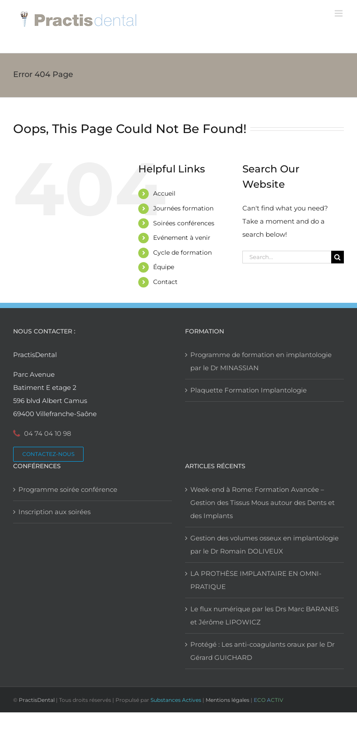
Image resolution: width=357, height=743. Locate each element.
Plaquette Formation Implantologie (248, 390)
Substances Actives (175, 700)
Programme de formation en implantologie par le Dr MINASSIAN (261, 361)
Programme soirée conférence (67, 489)
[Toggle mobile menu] (339, 13)
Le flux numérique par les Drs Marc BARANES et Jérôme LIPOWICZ (264, 615)
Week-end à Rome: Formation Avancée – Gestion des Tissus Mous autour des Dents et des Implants (262, 502)
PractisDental (37, 700)
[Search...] (286, 257)
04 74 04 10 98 (47, 433)
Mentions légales (227, 700)
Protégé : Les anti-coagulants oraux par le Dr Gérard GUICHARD (262, 651)
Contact (165, 282)
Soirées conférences (183, 223)
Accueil (164, 193)
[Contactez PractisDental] (48, 454)
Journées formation (183, 208)
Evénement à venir (181, 238)
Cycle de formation (182, 252)
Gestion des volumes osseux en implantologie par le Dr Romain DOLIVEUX (264, 544)
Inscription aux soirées (54, 512)
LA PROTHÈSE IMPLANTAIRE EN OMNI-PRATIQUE (256, 580)
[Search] (337, 257)
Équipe (163, 267)
